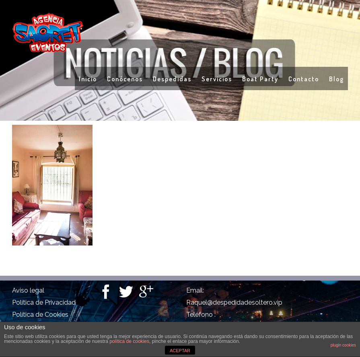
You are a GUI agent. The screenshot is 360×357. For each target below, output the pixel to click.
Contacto (303, 79)
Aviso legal (28, 290)
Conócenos (125, 79)
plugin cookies (343, 345)
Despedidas (172, 79)
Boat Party (260, 79)
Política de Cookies (40, 314)
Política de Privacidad (44, 302)
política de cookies (129, 341)
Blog (336, 79)
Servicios (217, 79)
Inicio (88, 79)
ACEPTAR (180, 350)
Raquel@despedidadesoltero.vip (234, 302)
